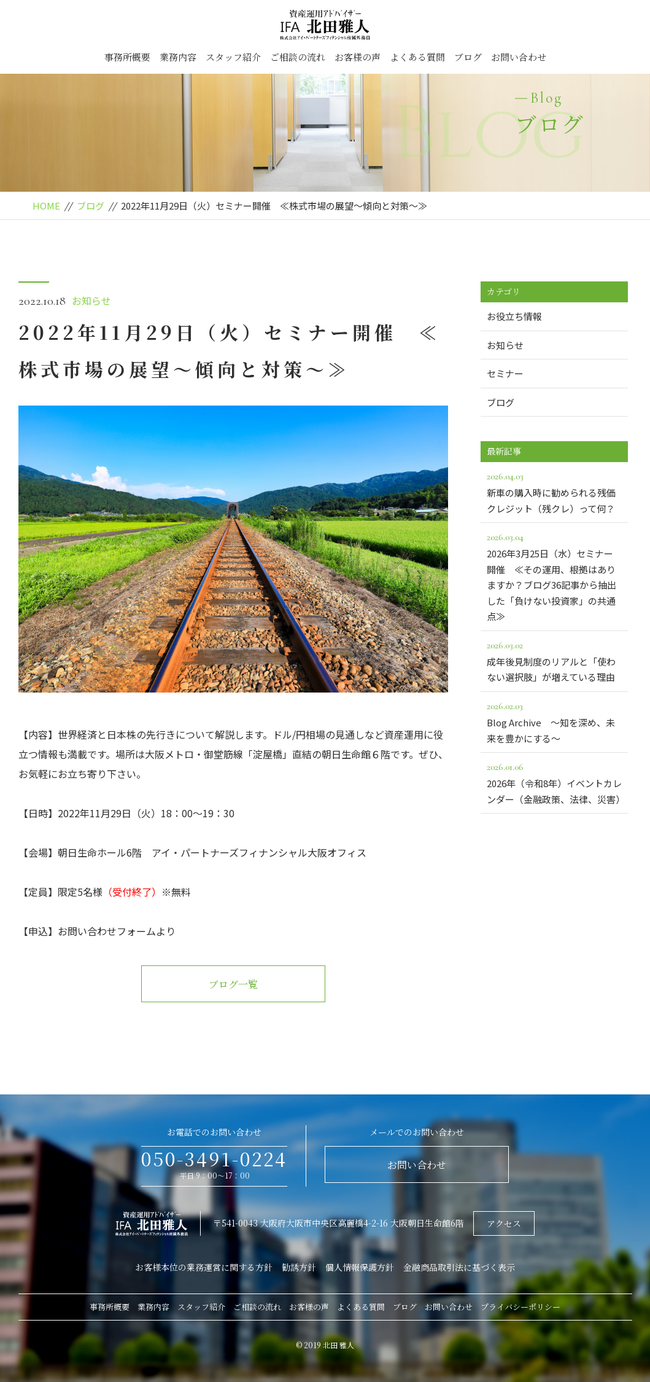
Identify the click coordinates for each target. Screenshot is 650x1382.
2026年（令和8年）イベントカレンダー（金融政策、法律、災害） (556, 782)
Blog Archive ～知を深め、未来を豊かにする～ (554, 721)
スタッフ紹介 (233, 56)
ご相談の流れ (297, 56)
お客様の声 (358, 56)
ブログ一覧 (233, 984)
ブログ (468, 56)
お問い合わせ (518, 56)
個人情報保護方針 (359, 1267)
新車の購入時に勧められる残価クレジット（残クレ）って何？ (554, 491)
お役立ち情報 (514, 316)
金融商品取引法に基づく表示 (459, 1267)
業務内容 (178, 56)
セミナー (505, 373)
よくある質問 (417, 56)
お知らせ (91, 300)
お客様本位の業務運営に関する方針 (204, 1267)
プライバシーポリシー (520, 1307)
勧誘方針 (299, 1267)
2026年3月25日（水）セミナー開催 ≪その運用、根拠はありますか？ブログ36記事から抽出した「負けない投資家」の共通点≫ (554, 575)
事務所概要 (127, 56)
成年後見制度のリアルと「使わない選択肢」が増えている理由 (554, 660)
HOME (46, 205)
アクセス (504, 1223)
